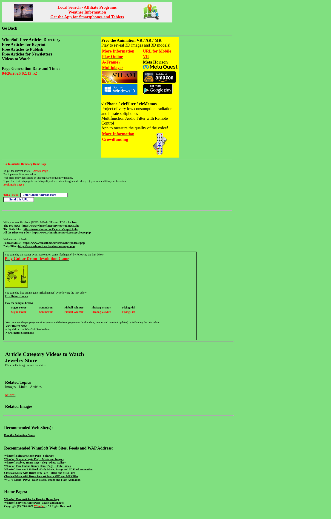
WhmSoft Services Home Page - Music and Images (34, 502)
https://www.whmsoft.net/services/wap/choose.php (61, 232)
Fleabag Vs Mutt (101, 307)
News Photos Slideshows (20, 332)
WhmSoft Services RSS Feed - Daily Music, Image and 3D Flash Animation (48, 469)
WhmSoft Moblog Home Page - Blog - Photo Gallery (35, 462)
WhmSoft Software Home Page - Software (29, 455)
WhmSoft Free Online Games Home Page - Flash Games (37, 466)
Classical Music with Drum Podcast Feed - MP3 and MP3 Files (41, 476)
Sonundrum (46, 307)
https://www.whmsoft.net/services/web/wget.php (46, 246)
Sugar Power (18, 307)
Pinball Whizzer (73, 307)
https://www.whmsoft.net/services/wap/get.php (50, 229)
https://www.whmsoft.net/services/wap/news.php (51, 225)
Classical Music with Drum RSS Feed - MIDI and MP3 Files (39, 473)
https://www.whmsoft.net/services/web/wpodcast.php (54, 242)
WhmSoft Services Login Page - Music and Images (33, 459)
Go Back (9, 28)
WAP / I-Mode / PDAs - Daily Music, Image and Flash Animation (42, 479)
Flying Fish (129, 307)
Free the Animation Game (19, 435)
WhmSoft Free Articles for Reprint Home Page (31, 499)
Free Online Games (16, 296)
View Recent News (16, 325)
